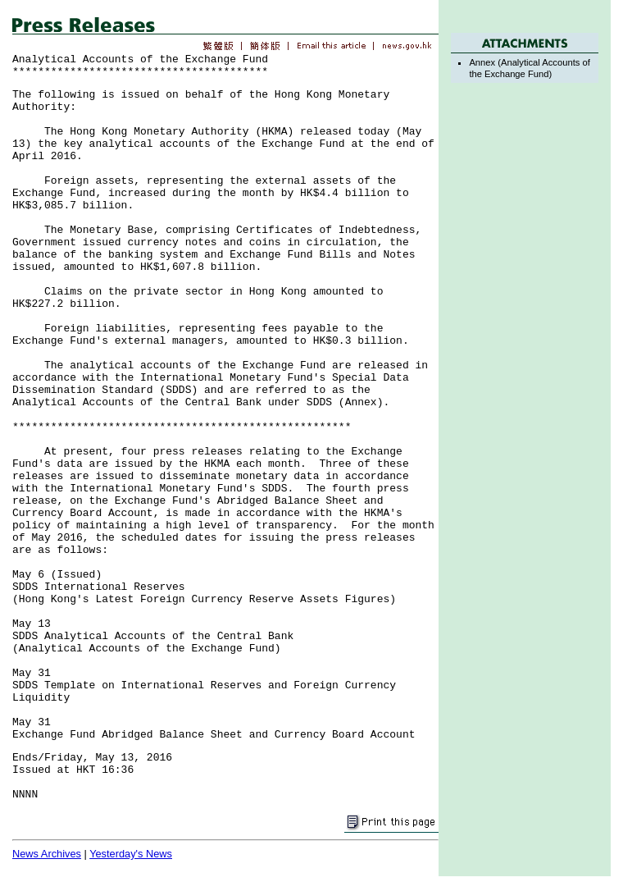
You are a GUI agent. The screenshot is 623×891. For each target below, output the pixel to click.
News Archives (46, 854)
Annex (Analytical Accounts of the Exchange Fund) (529, 67)
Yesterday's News (130, 854)
